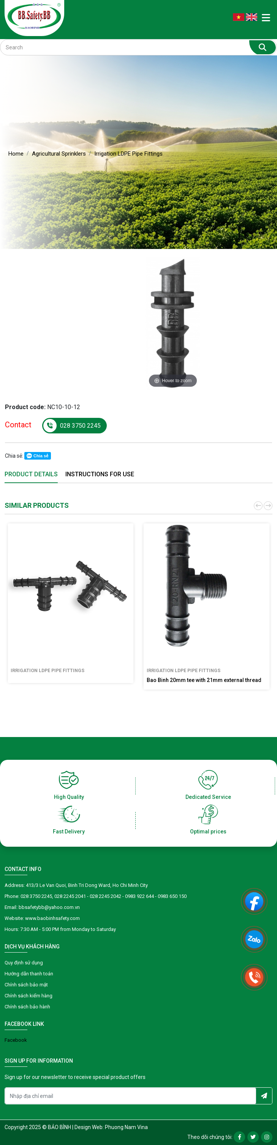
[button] (258, 505)
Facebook (16, 1040)
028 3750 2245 (72, 425)
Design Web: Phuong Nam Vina (111, 1127)
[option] (173, 323)
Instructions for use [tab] (99, 474)
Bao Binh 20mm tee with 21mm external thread (204, 680)
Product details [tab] (31, 474)
